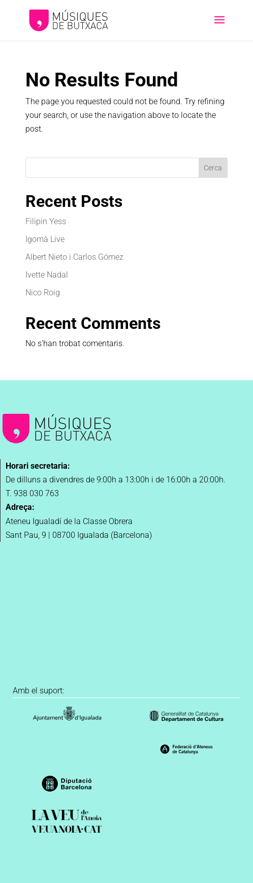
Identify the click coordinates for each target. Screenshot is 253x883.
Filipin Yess (45, 221)
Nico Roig (42, 292)
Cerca (213, 168)
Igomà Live (45, 239)
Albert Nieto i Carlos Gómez (74, 257)
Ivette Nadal (46, 275)
